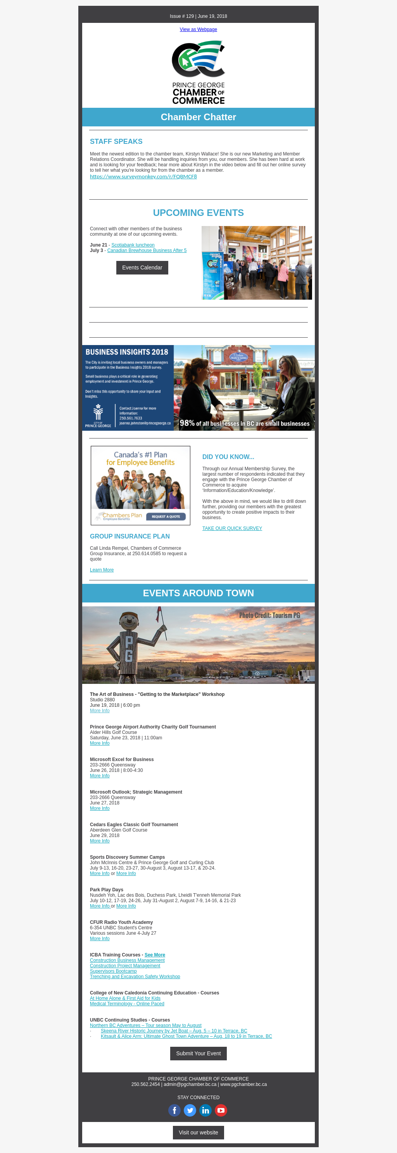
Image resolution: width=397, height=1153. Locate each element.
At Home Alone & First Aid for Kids (125, 998)
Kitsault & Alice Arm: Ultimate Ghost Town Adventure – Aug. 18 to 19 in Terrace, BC (186, 1036)
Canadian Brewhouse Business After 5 (147, 250)
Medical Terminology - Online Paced (127, 1003)
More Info (100, 710)
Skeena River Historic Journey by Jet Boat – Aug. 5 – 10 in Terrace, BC (174, 1031)
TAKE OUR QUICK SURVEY (232, 528)
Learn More (102, 570)
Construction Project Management (125, 965)
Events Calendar (142, 267)
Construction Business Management (127, 960)
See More (155, 955)
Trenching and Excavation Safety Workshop (135, 976)
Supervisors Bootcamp (113, 971)
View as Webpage (198, 29)
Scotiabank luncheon (132, 245)
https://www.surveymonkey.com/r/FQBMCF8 (143, 176)
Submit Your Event (198, 1053)
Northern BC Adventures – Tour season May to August (146, 1025)
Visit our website (198, 1132)
